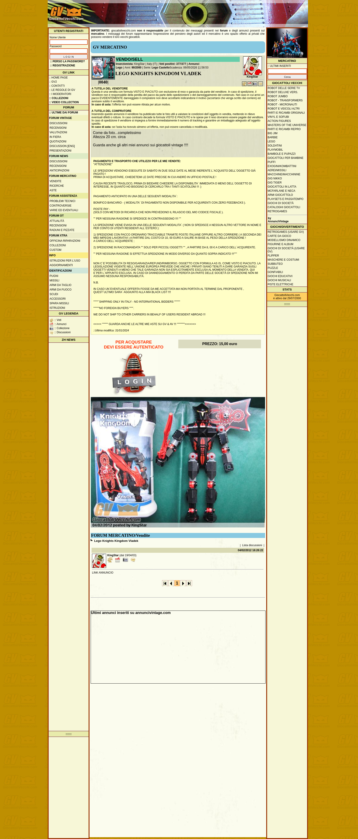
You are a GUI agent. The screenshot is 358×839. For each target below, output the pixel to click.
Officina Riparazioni (65, 240)
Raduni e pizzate (62, 230)
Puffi (272, 162)
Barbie (273, 137)
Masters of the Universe (287, 125)
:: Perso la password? (67, 61)
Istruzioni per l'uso (65, 260)
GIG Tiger (275, 182)
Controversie (60, 205)
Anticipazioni (59, 170)
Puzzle (273, 268)
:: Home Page (58, 77)
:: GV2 (53, 81)
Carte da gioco (279, 236)
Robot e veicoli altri (284, 108)
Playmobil (275, 149)
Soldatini (275, 145)
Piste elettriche (280, 284)
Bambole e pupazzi (281, 153)
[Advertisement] (224, 11)
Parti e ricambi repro (284, 129)
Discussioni (58, 123)
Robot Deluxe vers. (283, 92)
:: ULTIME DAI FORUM (63, 112)
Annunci (193, 64)
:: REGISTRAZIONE (62, 65)
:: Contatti (57, 85)
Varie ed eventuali (64, 210)
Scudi (54, 294)
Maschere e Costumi (283, 259)
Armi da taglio (60, 285)
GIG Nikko (275, 178)
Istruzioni (57, 307)
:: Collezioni (58, 98)
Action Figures (279, 121)
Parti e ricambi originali (286, 112)
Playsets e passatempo (285, 199)
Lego (119, 67)
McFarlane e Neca (281, 190)
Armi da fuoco (60, 289)
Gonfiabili (275, 272)
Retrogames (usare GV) (286, 231)
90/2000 (136, 67)
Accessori (58, 298)
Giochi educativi (280, 276)
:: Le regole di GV (62, 90)
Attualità (57, 221)
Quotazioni (58, 141)
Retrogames (277, 211)
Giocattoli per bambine (285, 158)
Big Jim (272, 133)
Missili (54, 280)
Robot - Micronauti (282, 104)
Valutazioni (58, 132)
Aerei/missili (277, 170)
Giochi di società (281, 203)
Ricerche (57, 185)
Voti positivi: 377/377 (172, 64)
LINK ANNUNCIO (102, 572)
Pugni (54, 276)
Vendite (55, 181)
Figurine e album (280, 244)
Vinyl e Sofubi (278, 116)
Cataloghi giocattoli (284, 207)
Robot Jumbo (278, 96)
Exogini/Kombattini (282, 166)
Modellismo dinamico (284, 240)
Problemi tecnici (62, 201)
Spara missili (59, 303)
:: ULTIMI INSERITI (279, 66)
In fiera (55, 137)
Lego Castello (161, 67)
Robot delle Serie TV (284, 88)
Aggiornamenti (61, 265)
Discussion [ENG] (62, 146)
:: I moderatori (60, 94)
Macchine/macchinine (284, 174)
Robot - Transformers (285, 100)
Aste (53, 190)
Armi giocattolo (280, 195)
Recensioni (58, 127)
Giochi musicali (279, 280)
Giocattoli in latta (282, 186)
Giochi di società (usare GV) (286, 250)
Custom (55, 250)
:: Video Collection (64, 102)
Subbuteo (275, 263)
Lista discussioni (252, 545)
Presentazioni (60, 150)
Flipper (273, 255)
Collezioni (58, 245)
